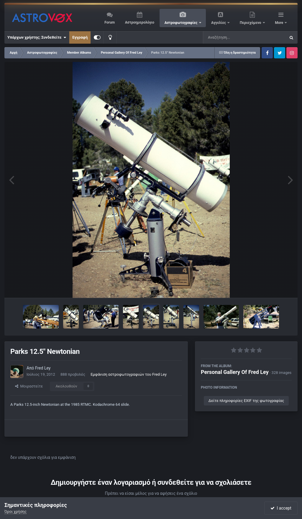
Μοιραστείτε (29, 386)
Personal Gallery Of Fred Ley (235, 372)
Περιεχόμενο (251, 23)
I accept (280, 508)
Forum (109, 22)
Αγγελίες (219, 23)
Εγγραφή (80, 37)
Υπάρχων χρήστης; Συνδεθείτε (36, 37)
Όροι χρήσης (15, 511)
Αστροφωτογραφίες (181, 23)
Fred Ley (42, 368)
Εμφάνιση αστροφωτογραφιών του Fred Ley (129, 374)
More (279, 23)
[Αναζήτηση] (232, 37)
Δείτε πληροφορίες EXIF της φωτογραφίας (246, 400)
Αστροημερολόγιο (139, 22)
